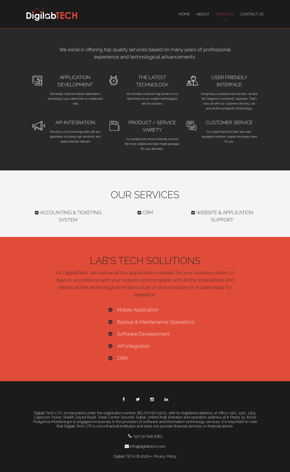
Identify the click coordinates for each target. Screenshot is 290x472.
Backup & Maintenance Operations (155, 322)
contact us (252, 14)
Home (184, 14)
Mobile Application (137, 310)
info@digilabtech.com (145, 446)
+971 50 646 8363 (145, 436)
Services (224, 14)
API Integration (75, 122)
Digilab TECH (124, 456)
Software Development (143, 334)
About (203, 14)
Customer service (229, 122)
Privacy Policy (164, 456)
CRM (145, 212)
